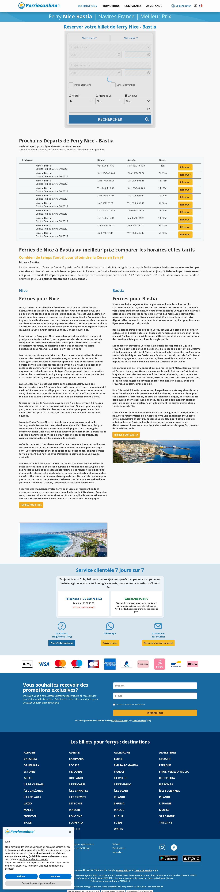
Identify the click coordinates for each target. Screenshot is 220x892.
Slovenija (76, 822)
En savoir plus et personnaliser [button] (38, 883)
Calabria (30, 759)
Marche (74, 810)
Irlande (119, 797)
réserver (185, 167)
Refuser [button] (21, 876)
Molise (164, 810)
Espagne (165, 765)
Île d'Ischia (167, 778)
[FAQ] (61, 627)
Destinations (118, 848)
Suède (118, 822)
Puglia (119, 816)
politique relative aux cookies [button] (33, 859)
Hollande (76, 778)
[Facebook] (174, 847)
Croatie (165, 759)
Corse (118, 759)
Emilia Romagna (126, 765)
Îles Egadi (121, 791)
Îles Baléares (33, 791)
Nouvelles (117, 852)
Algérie (74, 752)
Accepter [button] (55, 876)
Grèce (28, 778)
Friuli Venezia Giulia (174, 771)
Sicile (28, 822)
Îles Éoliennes (169, 791)
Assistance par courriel (158, 635)
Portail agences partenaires (80, 844)
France (119, 771)
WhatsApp (110, 633)
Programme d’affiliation (78, 848)
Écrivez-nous (110, 642)
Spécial (116, 844)
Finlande (75, 771)
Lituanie (165, 803)
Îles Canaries (78, 791)
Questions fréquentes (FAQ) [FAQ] (62, 635)
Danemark (31, 765)
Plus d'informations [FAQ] (61, 642)
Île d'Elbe (120, 778)
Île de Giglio (122, 784)
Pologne (75, 816)
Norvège (30, 816)
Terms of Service (139, 721)
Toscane (165, 822)
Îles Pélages (32, 797)
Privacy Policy (123, 870)
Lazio (28, 803)
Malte (28, 810)
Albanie (29, 752)
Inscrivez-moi (155, 712)
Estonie (29, 771)
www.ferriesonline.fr (39, 5)
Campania (76, 759)
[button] (154, 6)
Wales (118, 829)
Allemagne (122, 752)
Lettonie (75, 803)
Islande (165, 797)
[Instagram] (164, 847)
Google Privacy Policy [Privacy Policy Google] (120, 721)
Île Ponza (166, 784)
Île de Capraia (34, 784)
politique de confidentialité (135, 704)
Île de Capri (77, 784)
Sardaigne (167, 816)
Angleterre (167, 752)
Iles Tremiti (77, 797)
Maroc (119, 810)
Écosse (74, 765)
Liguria (119, 803)
